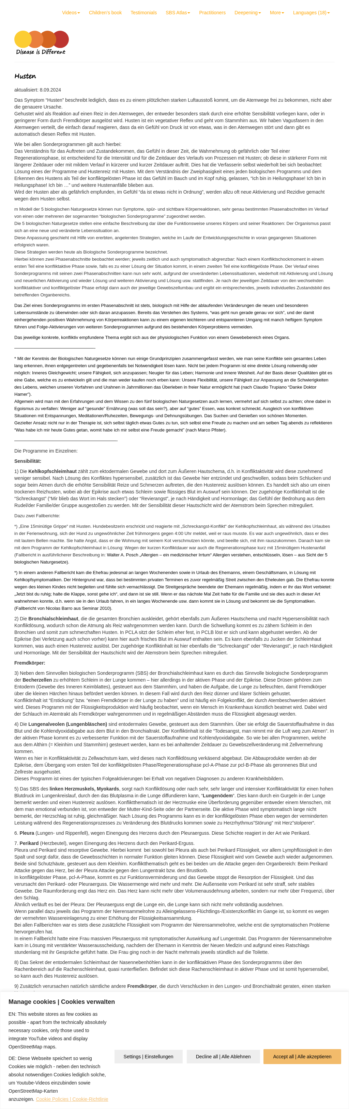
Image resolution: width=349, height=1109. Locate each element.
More (277, 12)
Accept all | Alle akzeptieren (302, 1056)
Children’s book (105, 12)
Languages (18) (311, 12)
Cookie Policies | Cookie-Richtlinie (72, 1099)
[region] (174, 1050)
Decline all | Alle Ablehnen (223, 1056)
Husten (25, 76)
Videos (71, 12)
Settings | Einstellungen (148, 1056)
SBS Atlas (178, 12)
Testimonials (144, 12)
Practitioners (212, 12)
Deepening (247, 12)
